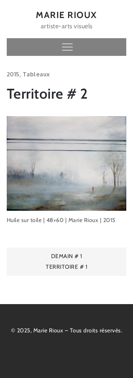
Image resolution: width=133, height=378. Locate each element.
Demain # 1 (66, 256)
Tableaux (36, 74)
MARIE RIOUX (66, 15)
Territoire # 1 (66, 266)
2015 (13, 74)
